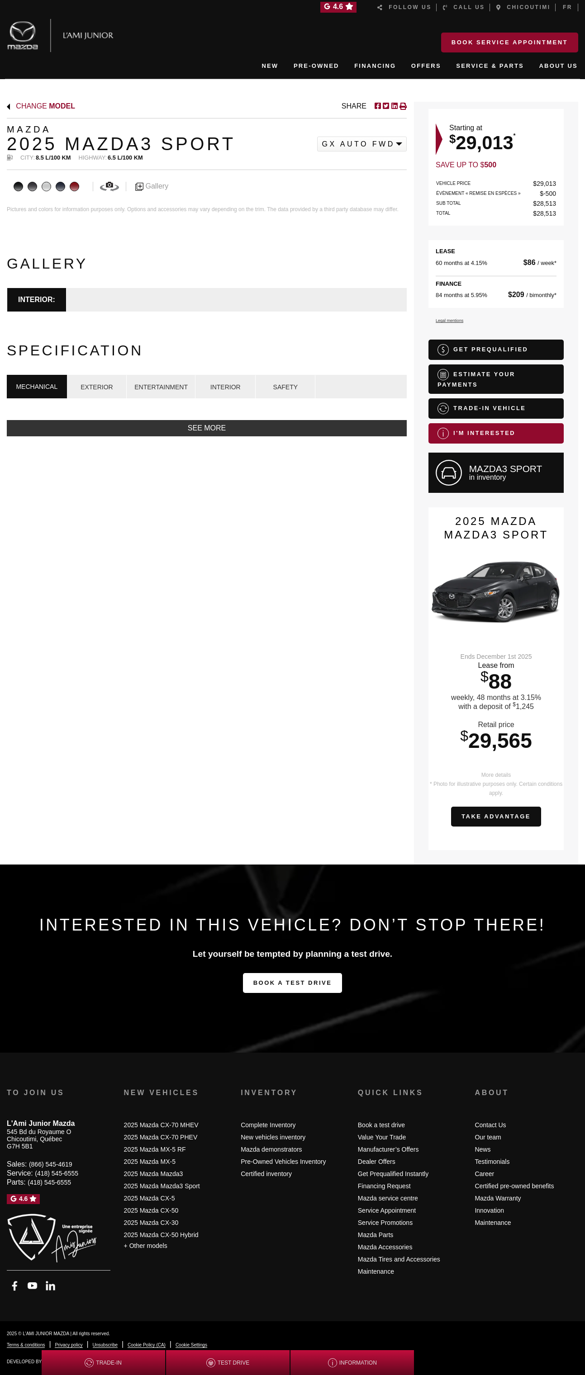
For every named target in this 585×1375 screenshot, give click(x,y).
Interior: (36, 299)
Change (41, 106)
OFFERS (426, 65)
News (482, 1149)
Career (484, 1173)
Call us (464, 7)
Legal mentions (449, 320)
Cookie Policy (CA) (147, 1344)
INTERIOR (225, 387)
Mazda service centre (388, 1198)
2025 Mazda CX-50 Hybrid (161, 1234)
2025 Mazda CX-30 (151, 1222)
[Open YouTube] (32, 1286)
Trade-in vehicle (482, 408)
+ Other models (145, 1245)
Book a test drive (292, 982)
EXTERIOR (97, 387)
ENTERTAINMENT (161, 387)
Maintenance (376, 1271)
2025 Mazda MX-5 (150, 1161)
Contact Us (490, 1125)
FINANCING (375, 65)
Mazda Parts (376, 1234)
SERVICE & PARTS (490, 65)
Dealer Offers (376, 1161)
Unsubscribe (105, 1344)
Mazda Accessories (385, 1247)
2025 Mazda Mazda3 (153, 1173)
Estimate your (476, 378)
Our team (488, 1137)
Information (352, 1362)
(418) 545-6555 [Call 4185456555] (56, 1173)
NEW (270, 65)
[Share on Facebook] (378, 106)
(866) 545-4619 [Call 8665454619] (50, 1164)
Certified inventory (266, 1173)
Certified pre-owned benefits (514, 1186)
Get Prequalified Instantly (393, 1173)
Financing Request (384, 1186)
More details (496, 775)
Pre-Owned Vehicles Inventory (283, 1161)
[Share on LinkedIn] (393, 106)
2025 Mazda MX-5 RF (155, 1149)
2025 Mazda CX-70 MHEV (161, 1125)
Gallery (151, 186)
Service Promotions (385, 1222)
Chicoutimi (523, 7)
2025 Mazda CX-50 (151, 1210)
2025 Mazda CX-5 (149, 1198)
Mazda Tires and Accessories (399, 1259)
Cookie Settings (191, 1344)
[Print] (402, 106)
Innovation (489, 1210)
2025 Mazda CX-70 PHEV (161, 1137)
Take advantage (496, 816)
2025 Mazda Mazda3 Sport (162, 1186)
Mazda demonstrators (271, 1149)
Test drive (227, 1362)
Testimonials (492, 1161)
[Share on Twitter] (385, 106)
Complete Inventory (268, 1125)
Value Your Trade (382, 1137)
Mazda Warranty (498, 1198)
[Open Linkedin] (50, 1286)
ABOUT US (558, 65)
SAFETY (285, 387)
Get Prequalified (483, 349)
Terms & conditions (26, 1344)
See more (207, 428)
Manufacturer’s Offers (388, 1149)
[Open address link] (39, 1139)
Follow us (404, 7)
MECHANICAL (36, 386)
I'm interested (476, 433)
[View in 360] (109, 186)
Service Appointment (387, 1210)
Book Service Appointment (510, 42)
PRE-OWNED (316, 65)
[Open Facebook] (14, 1286)
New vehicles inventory (273, 1137)
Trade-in (103, 1362)
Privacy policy (68, 1344)
